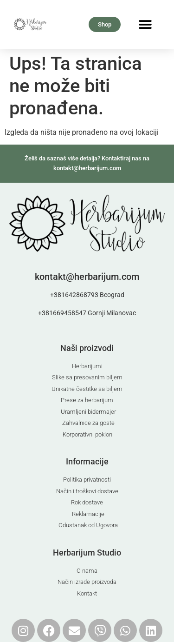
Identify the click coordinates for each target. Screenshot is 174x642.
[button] (145, 24)
